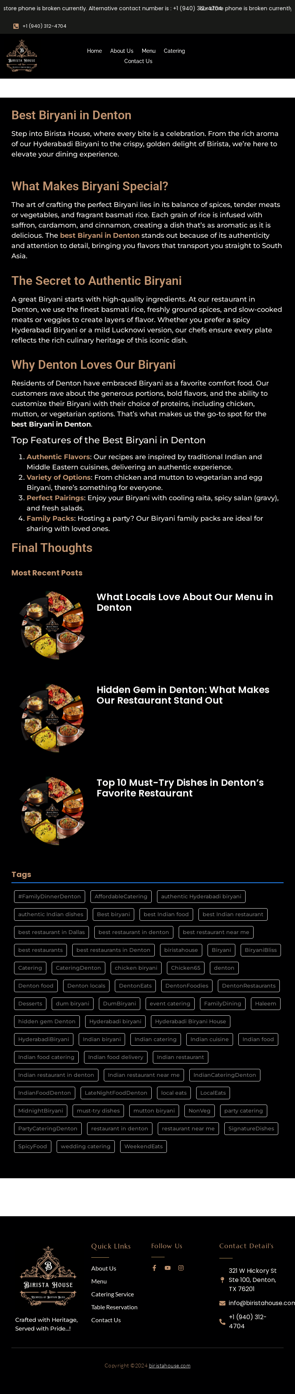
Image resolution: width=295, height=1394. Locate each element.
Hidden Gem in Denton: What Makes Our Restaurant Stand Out (183, 694)
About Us (121, 51)
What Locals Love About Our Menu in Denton (185, 602)
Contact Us (138, 61)
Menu (148, 51)
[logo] (49, 1277)
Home (94, 51)
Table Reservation (114, 1306)
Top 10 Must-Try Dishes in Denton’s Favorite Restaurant (180, 786)
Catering (174, 51)
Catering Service (112, 1294)
